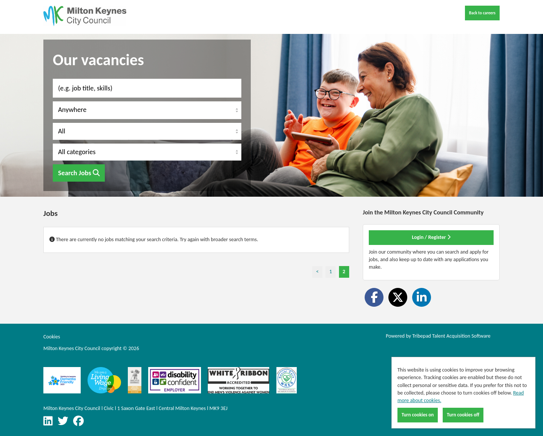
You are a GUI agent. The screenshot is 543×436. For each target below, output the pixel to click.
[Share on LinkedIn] (421, 297)
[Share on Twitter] (397, 297)
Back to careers (482, 12)
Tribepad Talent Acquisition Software (451, 336)
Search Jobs (79, 173)
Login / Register (431, 237)
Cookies (51, 337)
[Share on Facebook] (374, 297)
